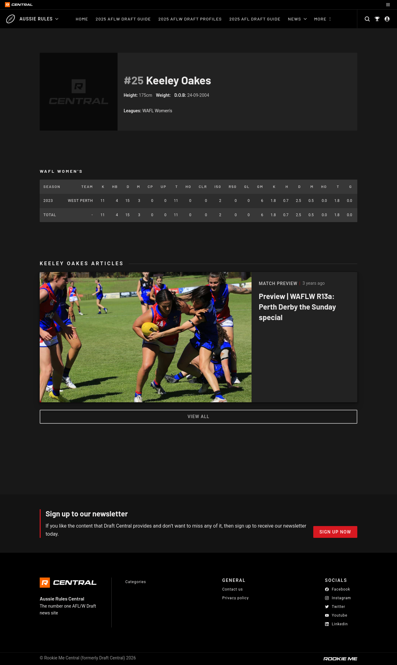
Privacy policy (235, 598)
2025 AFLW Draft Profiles (190, 18)
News (297, 18)
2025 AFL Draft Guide (254, 18)
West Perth (80, 201)
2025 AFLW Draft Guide (123, 18)
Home (82, 18)
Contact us (232, 589)
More (320, 18)
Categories (135, 582)
